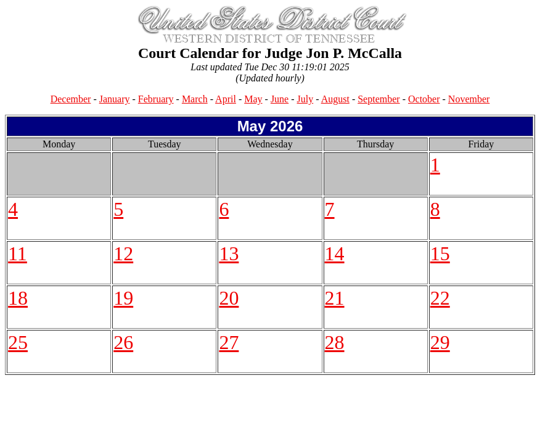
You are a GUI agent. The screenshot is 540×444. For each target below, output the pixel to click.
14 (335, 253)
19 (123, 298)
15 (440, 253)
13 (229, 253)
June (279, 99)
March (195, 99)
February (156, 99)
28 (335, 342)
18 (18, 298)
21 (335, 298)
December (71, 99)
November (469, 99)
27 (229, 342)
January (114, 99)
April (225, 99)
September (378, 99)
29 (440, 342)
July (305, 99)
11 (17, 253)
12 (123, 253)
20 (229, 298)
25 (18, 342)
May (253, 99)
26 (123, 342)
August (335, 99)
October (424, 99)
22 (440, 298)
